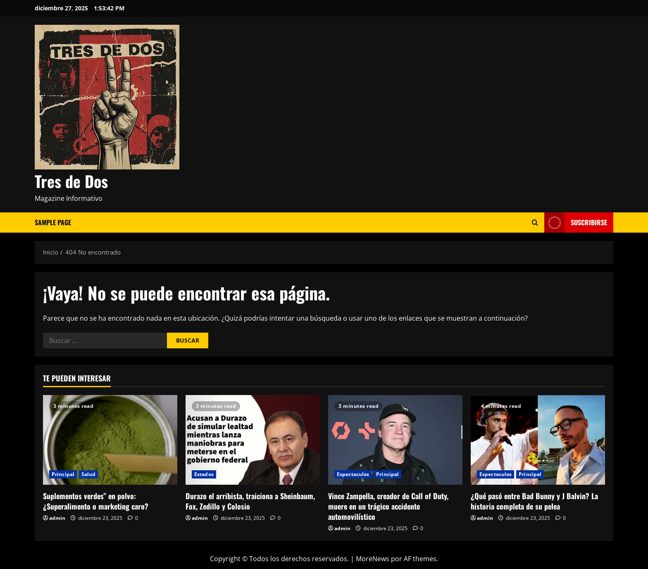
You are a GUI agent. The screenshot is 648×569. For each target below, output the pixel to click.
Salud (88, 474)
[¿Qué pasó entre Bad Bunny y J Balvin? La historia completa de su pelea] (538, 440)
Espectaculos (353, 474)
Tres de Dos (71, 181)
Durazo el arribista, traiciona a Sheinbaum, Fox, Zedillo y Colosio (250, 501)
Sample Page (53, 222)
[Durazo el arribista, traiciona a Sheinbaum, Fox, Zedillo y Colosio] (253, 440)
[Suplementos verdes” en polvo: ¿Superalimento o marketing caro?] (110, 440)
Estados (204, 474)
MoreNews (372, 558)
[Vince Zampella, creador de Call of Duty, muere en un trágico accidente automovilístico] (395, 440)
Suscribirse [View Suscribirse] (575, 222)
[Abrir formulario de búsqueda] (535, 222)
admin (57, 517)
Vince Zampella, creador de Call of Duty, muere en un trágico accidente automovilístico (388, 506)
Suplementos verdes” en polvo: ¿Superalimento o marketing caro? (95, 501)
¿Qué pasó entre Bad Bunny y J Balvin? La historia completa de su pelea (534, 501)
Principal (63, 474)
